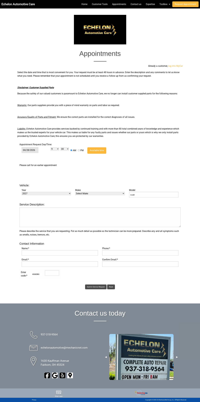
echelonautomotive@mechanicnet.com (64, 347)
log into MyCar (175, 66)
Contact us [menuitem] (136, 4)
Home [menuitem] (84, 4)
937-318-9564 (49, 334)
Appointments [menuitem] (119, 4)
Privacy (34, 400)
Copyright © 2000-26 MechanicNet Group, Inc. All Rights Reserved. (166, 400)
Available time (97, 150)
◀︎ (106, 357)
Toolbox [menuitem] (163, 4)
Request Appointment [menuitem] (185, 4)
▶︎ (177, 357)
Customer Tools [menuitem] (100, 4)
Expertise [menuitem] (150, 4)
